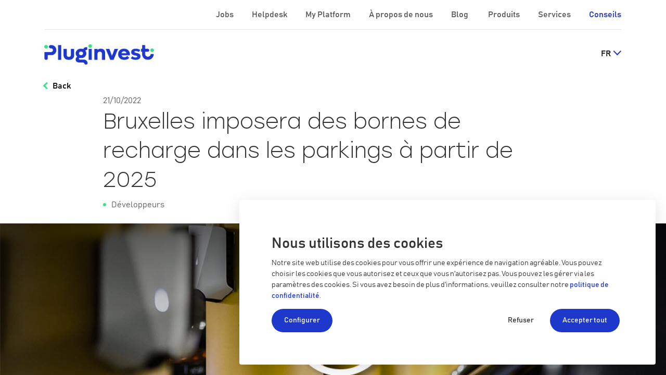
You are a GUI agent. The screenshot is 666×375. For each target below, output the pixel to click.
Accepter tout (584, 320)
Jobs (225, 14)
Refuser (521, 320)
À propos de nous (401, 14)
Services (555, 14)
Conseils (605, 14)
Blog (460, 14)
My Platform (328, 14)
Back (62, 86)
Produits (504, 14)
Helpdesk (270, 14)
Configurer (302, 320)
